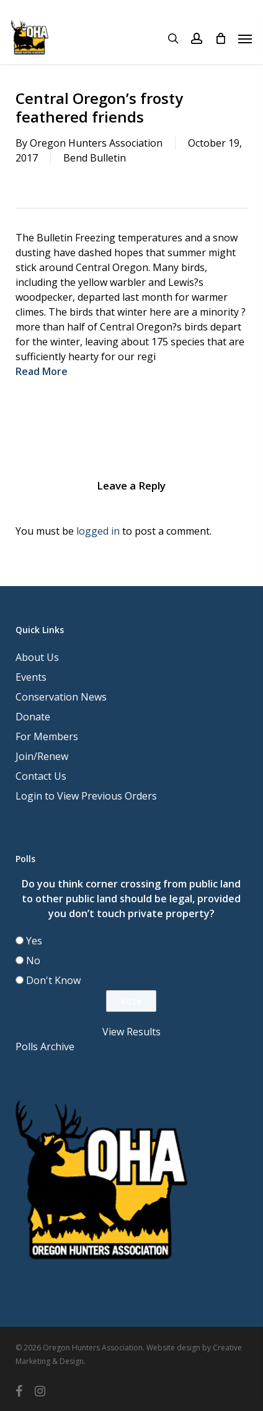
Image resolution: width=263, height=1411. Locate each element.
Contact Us (41, 776)
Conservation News (61, 697)
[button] (245, 38)
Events (31, 677)
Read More (42, 371)
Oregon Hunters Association (96, 143)
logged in (98, 531)
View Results (131, 1031)
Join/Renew (42, 756)
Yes (34, 940)
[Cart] (220, 38)
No (33, 960)
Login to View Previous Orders (86, 796)
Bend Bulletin (94, 158)
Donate (33, 716)
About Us (37, 657)
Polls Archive (45, 1046)
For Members (47, 736)
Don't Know (53, 980)
